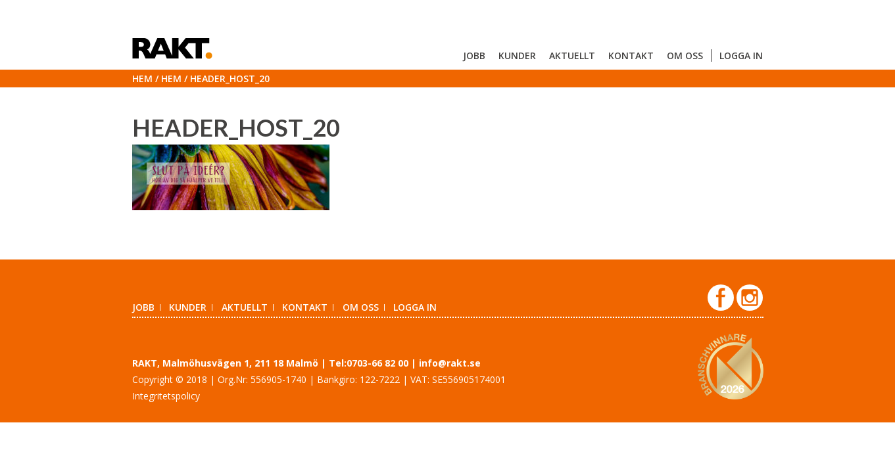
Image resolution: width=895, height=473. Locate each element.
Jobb (474, 55)
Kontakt (631, 55)
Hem (142, 78)
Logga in (741, 55)
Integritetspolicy (166, 396)
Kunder (517, 55)
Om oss (685, 55)
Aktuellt (572, 55)
